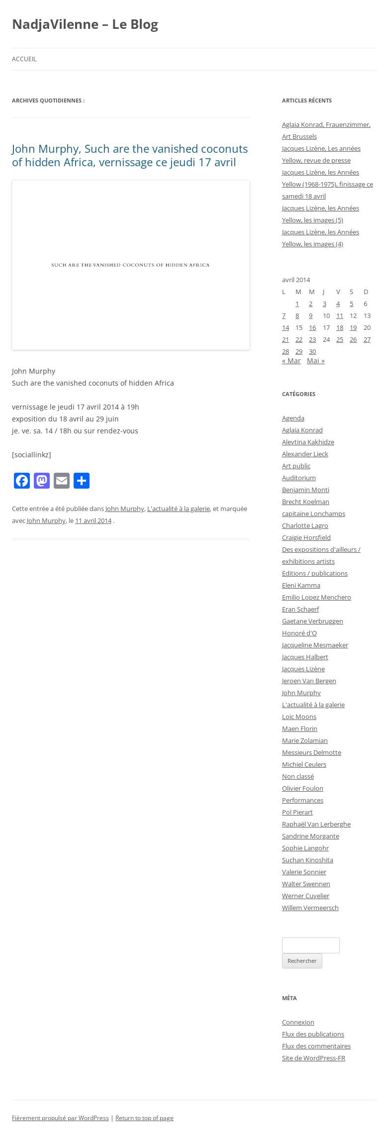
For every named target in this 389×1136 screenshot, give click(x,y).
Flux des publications (313, 1034)
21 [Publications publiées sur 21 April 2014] (285, 339)
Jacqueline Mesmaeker (315, 644)
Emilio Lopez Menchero (316, 597)
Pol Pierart (297, 812)
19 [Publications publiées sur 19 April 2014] (353, 327)
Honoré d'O (299, 632)
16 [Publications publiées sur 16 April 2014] (312, 327)
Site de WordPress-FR (313, 1057)
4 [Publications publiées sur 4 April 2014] (338, 303)
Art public (296, 465)
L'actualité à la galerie (178, 508)
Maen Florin (299, 728)
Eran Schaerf (300, 609)
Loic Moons (299, 716)
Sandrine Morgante (310, 835)
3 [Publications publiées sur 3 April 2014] (324, 303)
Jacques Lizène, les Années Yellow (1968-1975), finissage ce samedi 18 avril (327, 184)
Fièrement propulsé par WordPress (60, 1118)
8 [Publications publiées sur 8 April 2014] (297, 315)
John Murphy (124, 508)
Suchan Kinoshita (307, 859)
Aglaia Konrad (302, 429)
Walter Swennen (306, 883)
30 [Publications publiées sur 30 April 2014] (312, 351)
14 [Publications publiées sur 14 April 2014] (285, 327)
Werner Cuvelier (305, 895)
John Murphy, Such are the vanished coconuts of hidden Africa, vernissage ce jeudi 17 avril (130, 155)
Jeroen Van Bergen (309, 680)
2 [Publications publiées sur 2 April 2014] (310, 303)
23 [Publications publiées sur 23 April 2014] (312, 339)
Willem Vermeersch (310, 907)
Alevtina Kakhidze (308, 441)
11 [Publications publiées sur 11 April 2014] (339, 315)
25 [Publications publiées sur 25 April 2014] (339, 339)
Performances (302, 800)
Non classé (298, 776)
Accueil (24, 59)
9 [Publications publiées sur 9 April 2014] (310, 315)
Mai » (316, 360)
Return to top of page (144, 1118)
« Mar (291, 360)
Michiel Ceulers (304, 764)
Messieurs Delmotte (311, 752)
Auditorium (299, 477)
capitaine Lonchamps (313, 513)
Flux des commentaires (316, 1045)
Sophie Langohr (305, 847)
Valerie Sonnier (304, 871)
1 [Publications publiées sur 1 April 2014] (297, 303)
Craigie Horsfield (306, 537)
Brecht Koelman (305, 501)
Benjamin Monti (305, 489)
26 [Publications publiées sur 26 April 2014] (353, 339)
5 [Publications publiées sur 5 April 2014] (351, 303)
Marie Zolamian (305, 740)
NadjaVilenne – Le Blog (85, 24)
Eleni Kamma (301, 585)
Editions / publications (315, 573)
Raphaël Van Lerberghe (316, 824)
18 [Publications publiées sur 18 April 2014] (339, 327)
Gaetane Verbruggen (312, 621)
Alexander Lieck (305, 453)
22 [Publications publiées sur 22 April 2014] (298, 339)
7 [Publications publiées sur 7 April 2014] (284, 315)
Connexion (298, 1022)
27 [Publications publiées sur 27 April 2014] (367, 339)
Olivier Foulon (302, 788)
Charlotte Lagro (305, 525)
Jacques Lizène (303, 668)
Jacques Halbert (305, 656)
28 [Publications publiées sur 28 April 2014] (285, 351)
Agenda (293, 417)
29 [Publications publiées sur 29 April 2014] (298, 351)
